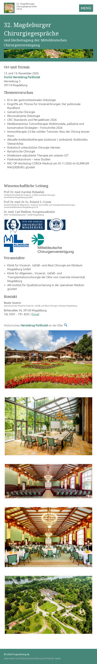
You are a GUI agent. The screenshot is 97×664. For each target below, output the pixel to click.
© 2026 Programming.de (16, 654)
